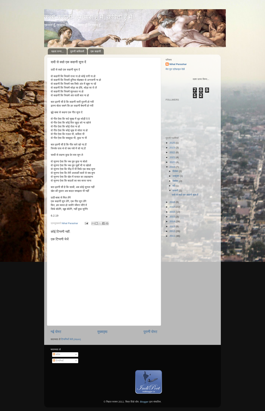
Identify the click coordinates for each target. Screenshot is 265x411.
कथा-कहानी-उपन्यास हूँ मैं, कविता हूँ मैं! (89, 17)
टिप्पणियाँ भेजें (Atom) (71, 339)
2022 (172, 152)
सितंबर (175, 181)
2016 (172, 211)
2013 (172, 226)
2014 (172, 221)
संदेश (56, 354)
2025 (172, 142)
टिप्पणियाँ (58, 360)
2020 (172, 162)
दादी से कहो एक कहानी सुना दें (185, 194)
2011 (172, 236)
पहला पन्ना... (57, 51)
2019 (172, 167)
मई (174, 185)
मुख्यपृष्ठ (102, 332)
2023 (172, 147)
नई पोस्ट (56, 332)
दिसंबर (175, 171)
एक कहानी (96, 51)
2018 (172, 202)
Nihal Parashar (178, 64)
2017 (172, 207)
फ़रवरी (175, 190)
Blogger (144, 401)
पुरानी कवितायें (77, 51)
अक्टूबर (176, 176)
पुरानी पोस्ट (150, 332)
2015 (172, 216)
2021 (172, 157)
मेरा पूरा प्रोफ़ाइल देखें (175, 69)
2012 (172, 231)
